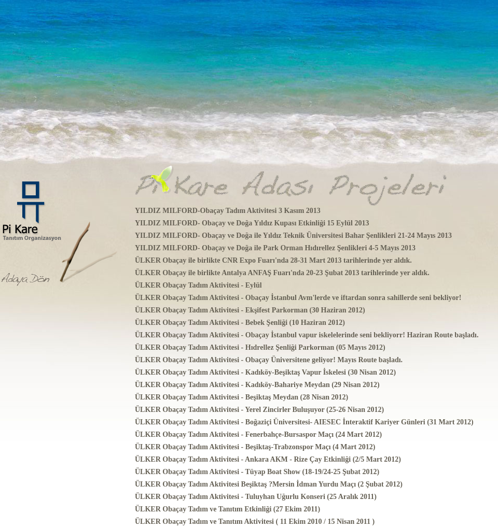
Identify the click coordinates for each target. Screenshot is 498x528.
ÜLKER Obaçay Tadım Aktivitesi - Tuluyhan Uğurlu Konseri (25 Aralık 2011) (256, 497)
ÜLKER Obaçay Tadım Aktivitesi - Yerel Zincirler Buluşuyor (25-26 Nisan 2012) (259, 409)
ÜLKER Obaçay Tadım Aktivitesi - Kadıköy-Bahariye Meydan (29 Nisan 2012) (257, 385)
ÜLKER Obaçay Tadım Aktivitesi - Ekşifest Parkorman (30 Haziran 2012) (250, 310)
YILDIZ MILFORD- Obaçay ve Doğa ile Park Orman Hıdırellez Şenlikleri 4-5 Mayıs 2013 (275, 248)
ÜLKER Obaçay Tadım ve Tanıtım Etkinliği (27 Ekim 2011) (227, 509)
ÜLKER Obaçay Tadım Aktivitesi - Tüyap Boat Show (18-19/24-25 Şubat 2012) (257, 472)
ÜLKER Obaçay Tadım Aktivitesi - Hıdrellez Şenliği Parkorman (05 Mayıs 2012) (260, 347)
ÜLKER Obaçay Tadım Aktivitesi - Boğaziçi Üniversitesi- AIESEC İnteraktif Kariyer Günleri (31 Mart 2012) (304, 422)
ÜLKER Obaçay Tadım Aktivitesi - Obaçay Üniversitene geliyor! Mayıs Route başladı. (269, 360)
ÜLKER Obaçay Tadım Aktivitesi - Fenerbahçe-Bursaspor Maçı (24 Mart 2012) (258, 434)
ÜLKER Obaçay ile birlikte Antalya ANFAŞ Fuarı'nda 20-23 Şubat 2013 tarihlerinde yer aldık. (282, 273)
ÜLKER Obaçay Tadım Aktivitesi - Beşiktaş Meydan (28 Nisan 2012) (241, 397)
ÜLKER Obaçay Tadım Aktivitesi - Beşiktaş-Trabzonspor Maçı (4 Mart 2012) (255, 447)
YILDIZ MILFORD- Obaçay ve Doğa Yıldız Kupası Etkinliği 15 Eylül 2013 (252, 223)
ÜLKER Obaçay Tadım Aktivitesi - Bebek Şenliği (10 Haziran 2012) (240, 322)
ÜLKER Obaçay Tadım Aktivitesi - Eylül (198, 285)
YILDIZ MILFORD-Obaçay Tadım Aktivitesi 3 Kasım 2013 (228, 211)
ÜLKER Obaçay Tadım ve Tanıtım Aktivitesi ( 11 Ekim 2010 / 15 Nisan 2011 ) (255, 521)
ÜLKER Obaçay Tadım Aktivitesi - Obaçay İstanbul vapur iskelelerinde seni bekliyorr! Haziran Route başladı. (306, 335)
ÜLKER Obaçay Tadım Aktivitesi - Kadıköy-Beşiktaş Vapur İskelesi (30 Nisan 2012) (265, 372)
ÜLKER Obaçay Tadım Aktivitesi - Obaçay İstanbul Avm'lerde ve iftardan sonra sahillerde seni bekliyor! (298, 298)
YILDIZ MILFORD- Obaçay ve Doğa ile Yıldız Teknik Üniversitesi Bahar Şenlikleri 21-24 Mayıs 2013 (293, 235)
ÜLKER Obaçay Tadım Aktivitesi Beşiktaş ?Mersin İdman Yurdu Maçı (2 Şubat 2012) (269, 484)
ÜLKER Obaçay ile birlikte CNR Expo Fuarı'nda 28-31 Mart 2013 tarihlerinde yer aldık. (273, 260)
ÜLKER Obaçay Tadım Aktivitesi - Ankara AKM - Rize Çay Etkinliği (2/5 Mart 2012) (268, 459)
